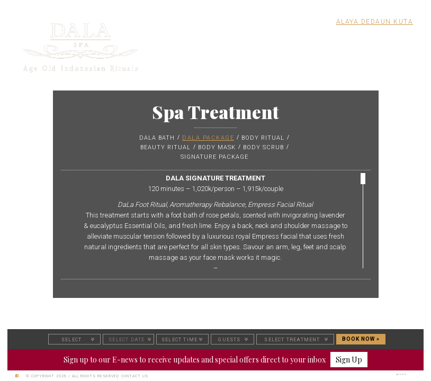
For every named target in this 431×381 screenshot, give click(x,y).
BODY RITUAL (262, 137)
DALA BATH (157, 137)
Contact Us (134, 376)
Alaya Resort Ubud (287, 21)
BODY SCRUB (263, 147)
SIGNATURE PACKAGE (214, 156)
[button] (74, 339)
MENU (399, 38)
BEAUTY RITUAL (165, 147)
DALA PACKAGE (208, 137)
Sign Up (349, 360)
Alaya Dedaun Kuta (375, 21)
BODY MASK (217, 147)
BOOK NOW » (361, 339)
